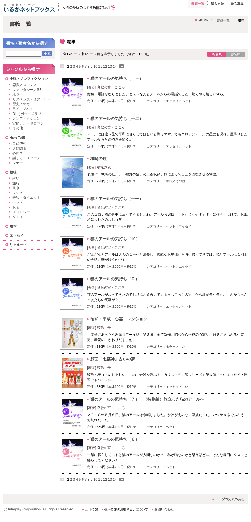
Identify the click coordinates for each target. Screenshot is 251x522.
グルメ (17, 217)
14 (114, 66)
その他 (180, 181)
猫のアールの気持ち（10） (117, 238)
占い (182, 346)
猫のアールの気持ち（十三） (118, 78)
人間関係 (19, 148)
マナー (17, 163)
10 (95, 66)
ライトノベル (22, 109)
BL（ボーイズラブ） (28, 114)
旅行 (169, 181)
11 (100, 66)
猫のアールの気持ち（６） (114, 439)
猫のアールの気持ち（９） (116, 279)
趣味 (13, 172)
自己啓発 (19, 143)
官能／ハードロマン (28, 123)
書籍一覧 (223, 20)
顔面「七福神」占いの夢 (112, 359)
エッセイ (172, 101)
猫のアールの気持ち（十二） (118, 118)
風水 (15, 188)
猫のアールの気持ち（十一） (118, 198)
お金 (15, 207)
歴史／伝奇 (21, 104)
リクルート (18, 245)
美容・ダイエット (26, 197)
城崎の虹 (98, 158)
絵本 (13, 226)
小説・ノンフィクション (29, 79)
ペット (186, 101)
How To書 (17, 138)
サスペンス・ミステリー (31, 99)
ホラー (170, 346)
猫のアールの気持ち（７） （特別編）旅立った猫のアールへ (147, 399)
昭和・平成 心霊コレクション (118, 319)
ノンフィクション (26, 118)
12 (105, 66)
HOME (203, 20)
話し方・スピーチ (26, 158)
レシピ (17, 193)
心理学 (17, 153)
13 (110, 66)
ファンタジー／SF (26, 90)
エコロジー (21, 212)
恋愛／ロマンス (24, 85)
